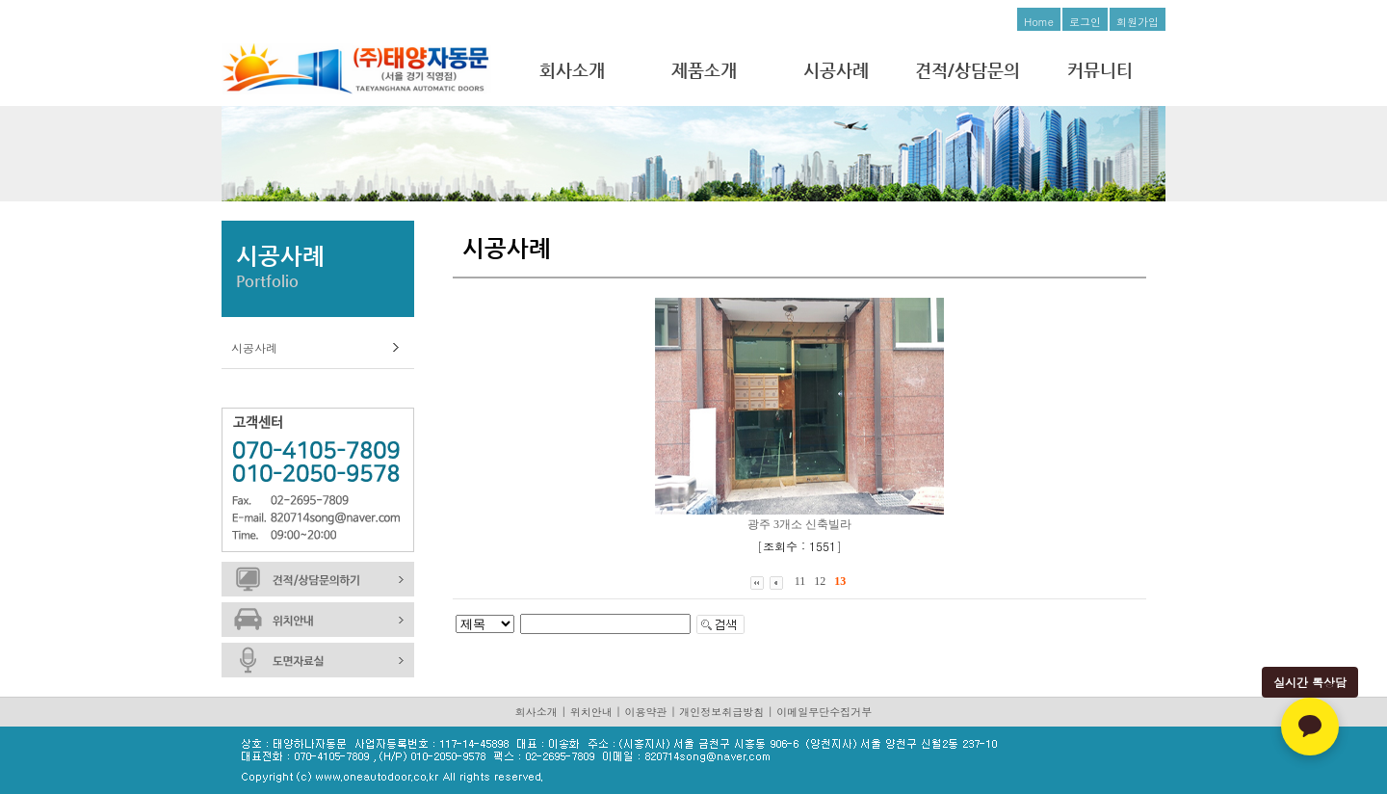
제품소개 (704, 70)
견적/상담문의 (967, 70)
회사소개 (572, 70)
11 (800, 581)
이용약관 (646, 711)
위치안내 (591, 711)
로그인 (1085, 21)
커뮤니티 (1100, 70)
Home (1039, 21)
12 (819, 581)
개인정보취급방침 (721, 711)
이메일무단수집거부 (824, 711)
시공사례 (836, 70)
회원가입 (1137, 21)
